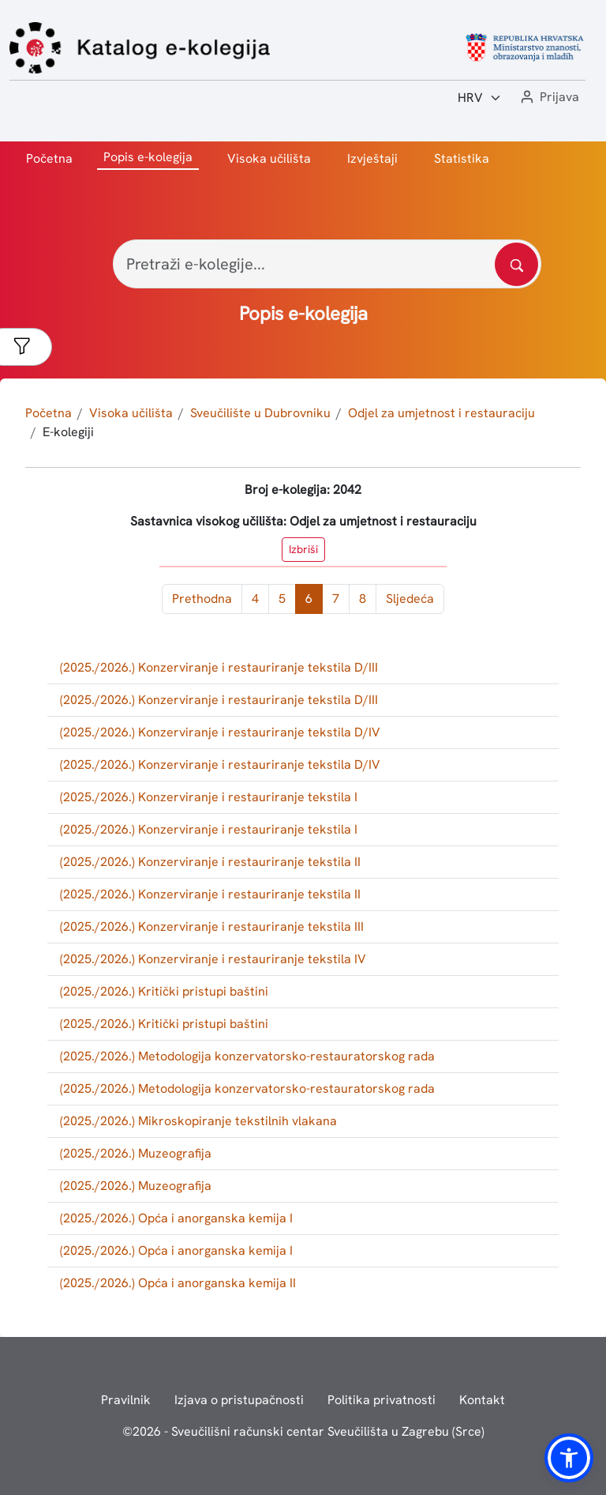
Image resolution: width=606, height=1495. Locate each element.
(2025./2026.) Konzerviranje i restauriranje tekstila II (210, 861)
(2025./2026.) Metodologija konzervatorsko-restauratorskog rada (247, 1056)
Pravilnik (126, 1399)
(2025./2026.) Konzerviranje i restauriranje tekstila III (212, 926)
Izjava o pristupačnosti (239, 1399)
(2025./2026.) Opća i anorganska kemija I (176, 1218)
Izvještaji (372, 158)
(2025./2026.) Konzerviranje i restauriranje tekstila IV (213, 959)
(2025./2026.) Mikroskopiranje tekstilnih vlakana (198, 1121)
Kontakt (482, 1399)
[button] (548, 97)
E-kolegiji (68, 432)
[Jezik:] (479, 98)
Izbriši (303, 549)
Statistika (461, 158)
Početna (49, 158)
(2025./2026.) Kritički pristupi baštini (164, 991)
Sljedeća (410, 598)
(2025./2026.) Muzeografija (135, 1153)
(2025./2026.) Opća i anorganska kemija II (178, 1283)
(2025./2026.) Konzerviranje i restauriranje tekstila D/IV (220, 732)
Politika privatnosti (381, 1399)
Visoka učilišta (269, 158)
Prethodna (202, 598)
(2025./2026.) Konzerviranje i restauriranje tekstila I (208, 797)
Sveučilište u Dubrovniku (260, 413)
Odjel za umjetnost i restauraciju (441, 413)
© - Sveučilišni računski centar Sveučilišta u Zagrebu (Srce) (303, 1431)
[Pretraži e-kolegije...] (327, 263)
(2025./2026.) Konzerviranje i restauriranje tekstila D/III (219, 667)
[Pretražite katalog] (516, 264)
